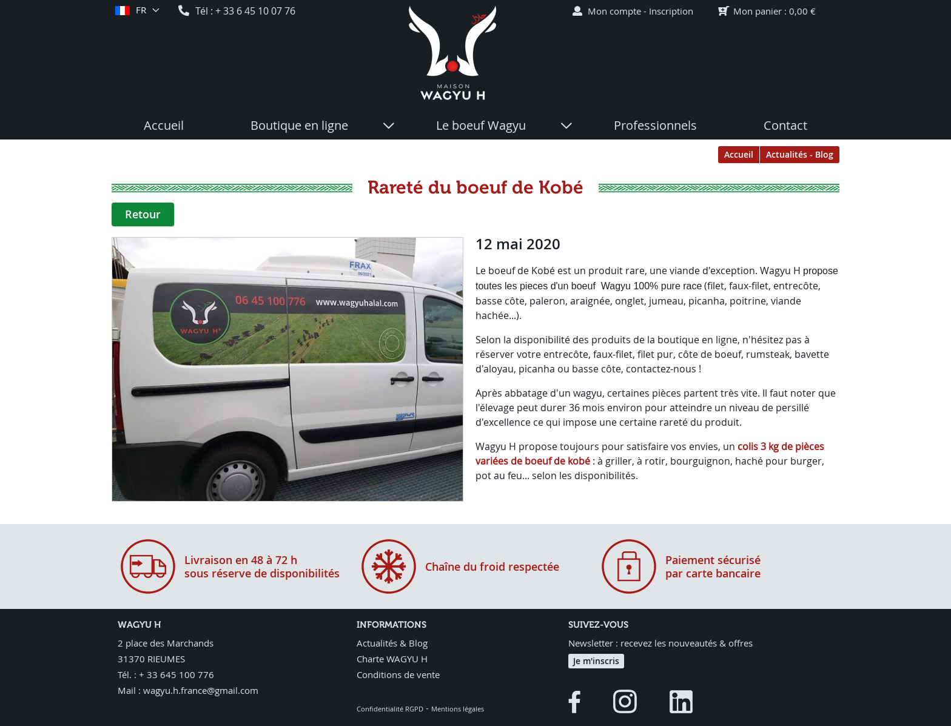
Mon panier (757, 11)
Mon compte (614, 11)
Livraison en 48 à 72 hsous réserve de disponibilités (262, 566)
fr (140, 10)
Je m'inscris (596, 661)
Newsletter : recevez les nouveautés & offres (660, 643)
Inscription (671, 11)
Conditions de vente (398, 674)
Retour (143, 214)
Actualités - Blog (799, 154)
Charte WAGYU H (392, 659)
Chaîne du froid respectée (492, 566)
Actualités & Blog (392, 643)
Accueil (738, 154)
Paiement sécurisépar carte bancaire (713, 566)
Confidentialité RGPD (390, 708)
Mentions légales (457, 708)
